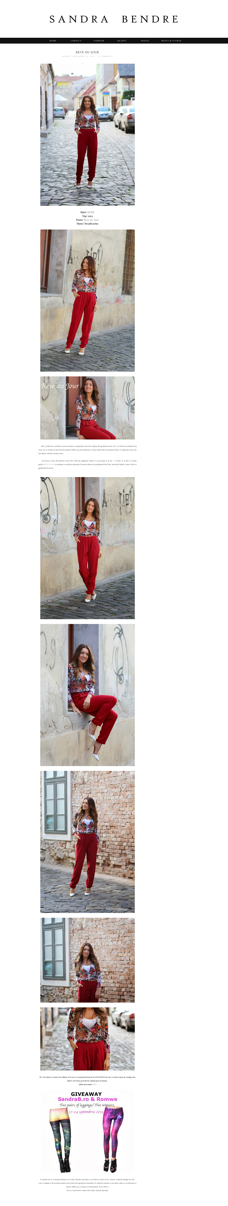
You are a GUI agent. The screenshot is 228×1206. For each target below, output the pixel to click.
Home (53, 40)
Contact (76, 40)
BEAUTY (122, 40)
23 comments (105, 56)
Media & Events (171, 40)
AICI (94, 1084)
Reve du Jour (91, 219)
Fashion (99, 40)
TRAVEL (145, 40)
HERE (91, 212)
